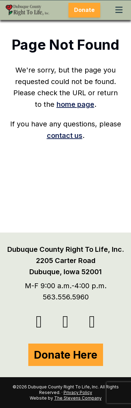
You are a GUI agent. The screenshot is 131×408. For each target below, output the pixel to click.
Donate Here (65, 354)
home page (75, 104)
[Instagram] (92, 321)
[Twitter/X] (39, 321)
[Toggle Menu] (119, 10)
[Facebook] (65, 321)
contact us (64, 135)
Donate (84, 9)
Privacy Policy (78, 392)
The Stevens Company (78, 398)
